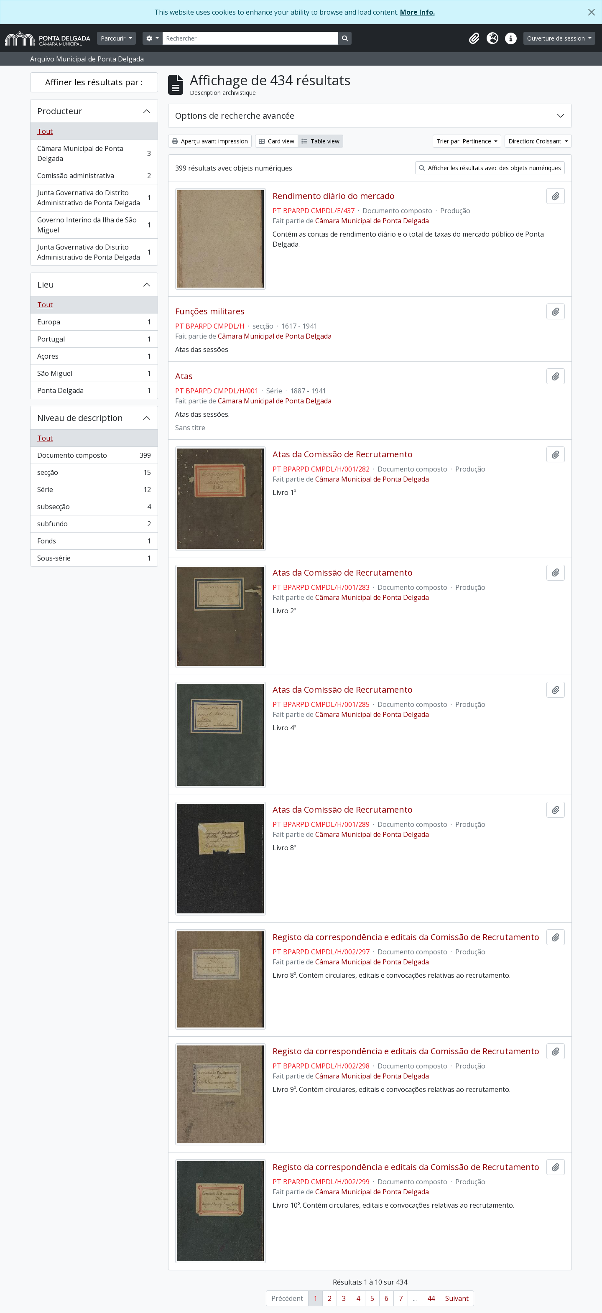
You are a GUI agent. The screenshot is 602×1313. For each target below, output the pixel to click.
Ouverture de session (557, 38)
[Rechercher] (250, 38)
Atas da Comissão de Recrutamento (343, 454)
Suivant (457, 1298)
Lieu (45, 284)
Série (94, 491)
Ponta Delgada (94, 392)
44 (431, 1298)
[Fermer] (592, 12)
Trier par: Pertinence (464, 141)
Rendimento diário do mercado (334, 196)
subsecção (94, 508)
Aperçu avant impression (210, 141)
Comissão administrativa (94, 177)
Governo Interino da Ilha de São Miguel (94, 225)
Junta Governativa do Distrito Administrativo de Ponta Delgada (94, 197)
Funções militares (210, 311)
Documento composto (94, 457)
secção (94, 474)
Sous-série (94, 559)
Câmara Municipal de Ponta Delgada (94, 153)
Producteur (59, 111)
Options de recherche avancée (234, 115)
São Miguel (94, 375)
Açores (94, 358)
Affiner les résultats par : (94, 82)
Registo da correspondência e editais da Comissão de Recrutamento (406, 937)
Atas (184, 376)
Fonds (94, 543)
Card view (276, 141)
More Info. (417, 12)
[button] (474, 38)
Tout (45, 131)
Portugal (94, 341)
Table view (320, 141)
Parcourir (114, 38)
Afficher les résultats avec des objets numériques (490, 168)
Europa (94, 324)
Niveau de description (80, 417)
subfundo (94, 526)
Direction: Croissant (535, 141)
